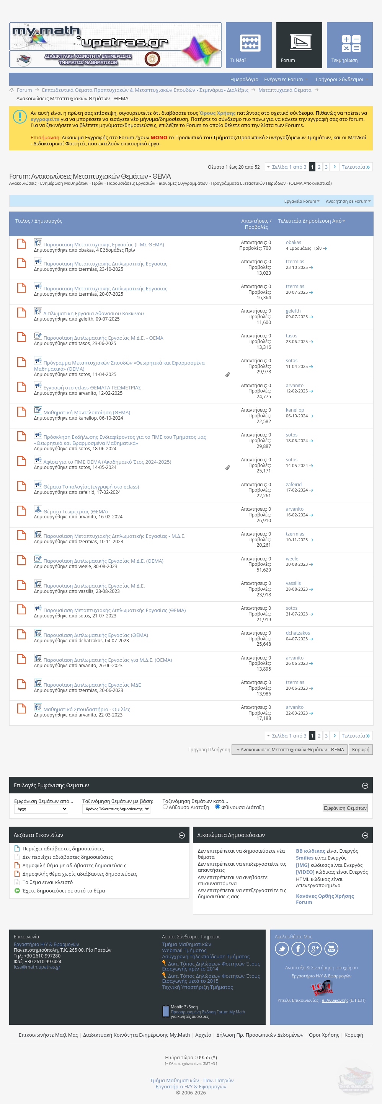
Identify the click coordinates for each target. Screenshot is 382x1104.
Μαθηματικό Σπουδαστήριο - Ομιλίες (86, 709)
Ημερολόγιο (244, 79)
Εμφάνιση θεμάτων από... (43, 801)
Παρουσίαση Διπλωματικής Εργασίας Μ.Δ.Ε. (94, 585)
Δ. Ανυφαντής (335, 1000)
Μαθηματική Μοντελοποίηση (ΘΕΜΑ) (86, 412)
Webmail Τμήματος (184, 950)
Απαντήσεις (255, 220)
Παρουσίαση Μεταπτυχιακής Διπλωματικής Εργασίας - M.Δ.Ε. (114, 535)
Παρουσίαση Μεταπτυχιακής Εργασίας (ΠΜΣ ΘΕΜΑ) (103, 244)
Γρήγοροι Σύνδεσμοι (340, 79)
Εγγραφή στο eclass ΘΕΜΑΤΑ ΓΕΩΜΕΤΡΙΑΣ (92, 387)
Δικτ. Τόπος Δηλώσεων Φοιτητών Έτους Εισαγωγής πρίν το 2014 (211, 966)
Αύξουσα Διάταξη (186, 807)
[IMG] (302, 864)
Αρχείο (203, 1034)
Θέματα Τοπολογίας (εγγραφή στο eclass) (91, 486)
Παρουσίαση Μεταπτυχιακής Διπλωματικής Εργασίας (105, 263)
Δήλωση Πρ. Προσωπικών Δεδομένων (260, 1034)
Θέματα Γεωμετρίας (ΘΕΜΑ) (75, 511)
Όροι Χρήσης (324, 1034)
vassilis (85, 591)
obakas (86, 250)
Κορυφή (360, 749)
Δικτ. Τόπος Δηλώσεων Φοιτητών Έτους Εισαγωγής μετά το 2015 (211, 978)
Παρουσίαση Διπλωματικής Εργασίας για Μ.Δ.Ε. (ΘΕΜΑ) (107, 659)
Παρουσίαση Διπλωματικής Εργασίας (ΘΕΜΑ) (95, 635)
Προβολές (256, 226)
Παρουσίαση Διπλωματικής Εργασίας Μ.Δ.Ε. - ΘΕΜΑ (103, 337)
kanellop (87, 418)
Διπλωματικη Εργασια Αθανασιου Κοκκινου (93, 313)
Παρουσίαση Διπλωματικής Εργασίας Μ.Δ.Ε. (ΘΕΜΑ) (103, 560)
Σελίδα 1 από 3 (289, 166)
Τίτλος (22, 220)
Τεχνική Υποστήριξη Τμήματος (197, 987)
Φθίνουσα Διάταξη (239, 807)
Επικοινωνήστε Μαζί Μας (48, 1034)
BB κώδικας (310, 850)
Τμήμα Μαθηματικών (186, 944)
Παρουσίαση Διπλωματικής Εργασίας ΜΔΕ (92, 684)
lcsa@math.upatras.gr (37, 967)
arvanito (87, 393)
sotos (84, 374)
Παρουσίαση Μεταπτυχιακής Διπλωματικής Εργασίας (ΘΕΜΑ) (114, 610)
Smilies (304, 857)
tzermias (87, 269)
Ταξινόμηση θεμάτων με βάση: (117, 801)
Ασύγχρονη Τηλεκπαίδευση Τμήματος (206, 956)
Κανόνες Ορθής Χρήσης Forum (325, 898)
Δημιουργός (48, 220)
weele (84, 566)
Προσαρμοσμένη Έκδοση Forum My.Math (208, 1011)
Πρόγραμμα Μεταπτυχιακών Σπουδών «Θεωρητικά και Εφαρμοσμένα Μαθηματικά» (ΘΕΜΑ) (119, 365)
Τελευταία (356, 166)
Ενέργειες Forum (283, 79)
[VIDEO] (305, 871)
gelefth (85, 319)
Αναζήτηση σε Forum (346, 201)
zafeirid (86, 492)
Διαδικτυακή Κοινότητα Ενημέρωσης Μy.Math (136, 1034)
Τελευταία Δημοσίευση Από (312, 220)
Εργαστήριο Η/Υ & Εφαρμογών (46, 944)
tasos (84, 343)
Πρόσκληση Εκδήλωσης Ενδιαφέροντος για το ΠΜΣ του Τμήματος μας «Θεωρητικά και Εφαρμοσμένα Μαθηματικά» (120, 439)
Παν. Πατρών (218, 1080)
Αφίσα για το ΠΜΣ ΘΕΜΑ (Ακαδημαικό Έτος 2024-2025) (107, 461)
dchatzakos (90, 640)
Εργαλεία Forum (300, 201)
